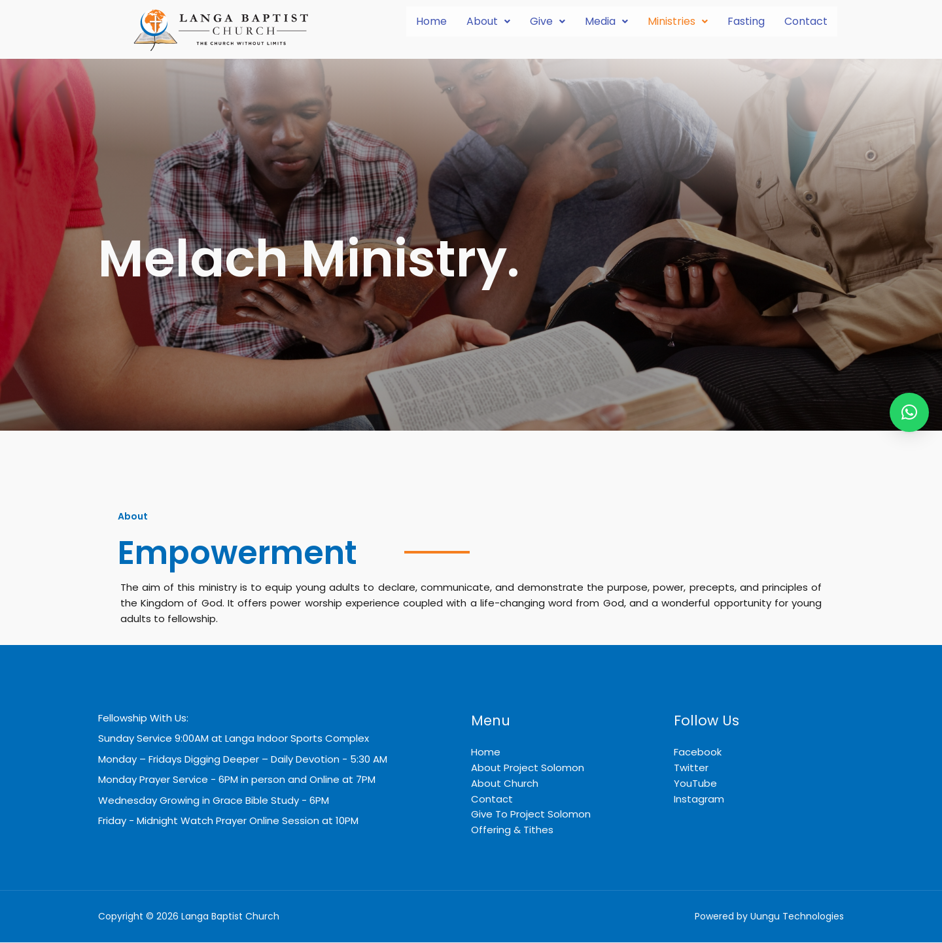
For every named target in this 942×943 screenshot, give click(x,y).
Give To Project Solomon (531, 814)
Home (431, 21)
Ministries (678, 21)
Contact (806, 21)
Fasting (746, 21)
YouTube (695, 783)
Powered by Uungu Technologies (769, 917)
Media (606, 21)
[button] (488, 22)
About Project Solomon (527, 767)
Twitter (691, 767)
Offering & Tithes (512, 830)
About (488, 21)
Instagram (699, 799)
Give (547, 21)
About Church (504, 783)
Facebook (698, 752)
